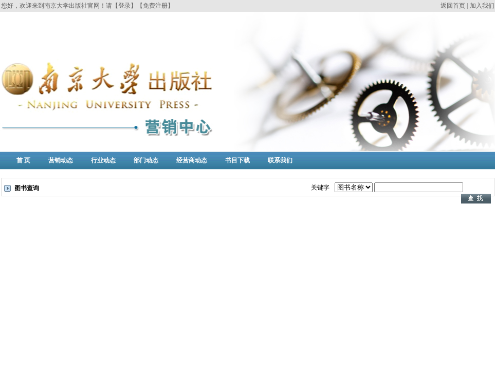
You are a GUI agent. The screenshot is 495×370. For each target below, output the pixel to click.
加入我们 (482, 5)
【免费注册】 (155, 5)
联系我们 (280, 160)
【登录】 (124, 5)
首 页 (23, 160)
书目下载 (237, 160)
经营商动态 (191, 160)
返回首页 (453, 5)
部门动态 (146, 160)
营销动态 (60, 160)
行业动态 (103, 160)
